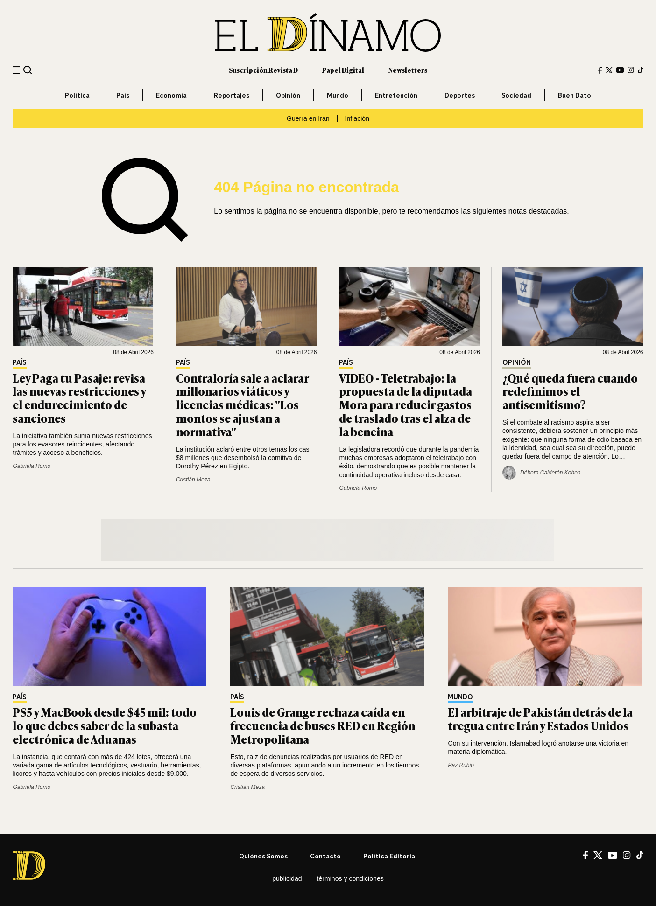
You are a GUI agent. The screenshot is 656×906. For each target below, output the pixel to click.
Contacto (325, 856)
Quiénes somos (263, 856)
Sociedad (516, 95)
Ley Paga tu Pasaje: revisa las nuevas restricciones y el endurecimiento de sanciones (79, 397)
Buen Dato (574, 95)
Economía (171, 95)
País (122, 95)
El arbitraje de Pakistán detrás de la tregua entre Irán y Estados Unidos (540, 718)
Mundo (337, 95)
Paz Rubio (460, 765)
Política (77, 95)
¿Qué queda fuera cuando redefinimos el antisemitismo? (570, 391)
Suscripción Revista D (263, 70)
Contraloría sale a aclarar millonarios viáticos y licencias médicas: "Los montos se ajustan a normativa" (242, 404)
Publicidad (287, 878)
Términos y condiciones (350, 878)
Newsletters (407, 70)
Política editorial (390, 856)
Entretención (396, 95)
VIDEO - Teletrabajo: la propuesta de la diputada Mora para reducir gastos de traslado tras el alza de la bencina (405, 404)
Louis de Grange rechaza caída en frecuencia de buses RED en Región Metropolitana (322, 725)
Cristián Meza (193, 479)
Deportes (459, 95)
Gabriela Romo (31, 466)
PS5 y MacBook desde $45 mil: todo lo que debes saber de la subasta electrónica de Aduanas (105, 725)
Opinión (288, 95)
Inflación (357, 118)
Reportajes (231, 95)
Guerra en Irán (308, 118)
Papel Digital (343, 70)
